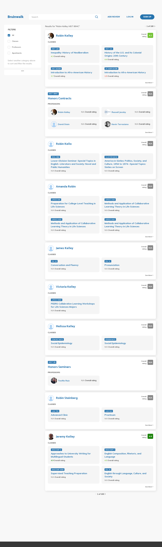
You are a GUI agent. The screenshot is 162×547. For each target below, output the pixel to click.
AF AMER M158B (111, 69)
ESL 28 (107, 469)
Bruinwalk (16, 17)
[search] (62, 17)
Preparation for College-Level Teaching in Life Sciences (73, 205)
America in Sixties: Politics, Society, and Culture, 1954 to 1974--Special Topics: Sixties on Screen (126, 164)
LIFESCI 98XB (56, 300)
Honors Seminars (59, 367)
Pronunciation (112, 265)
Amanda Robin (66, 186)
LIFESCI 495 (56, 200)
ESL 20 (54, 261)
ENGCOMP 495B (58, 469)
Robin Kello (64, 144)
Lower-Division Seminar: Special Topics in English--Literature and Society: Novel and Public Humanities (73, 164)
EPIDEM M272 (110, 339)
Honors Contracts (59, 98)
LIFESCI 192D (56, 219)
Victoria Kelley (66, 287)
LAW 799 (55, 411)
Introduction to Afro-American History (71, 72)
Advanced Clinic (59, 414)
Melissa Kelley (65, 326)
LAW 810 (108, 411)
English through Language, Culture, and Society (125, 475)
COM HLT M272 (57, 339)
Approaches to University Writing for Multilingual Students (71, 455)
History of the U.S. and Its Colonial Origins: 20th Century (123, 54)
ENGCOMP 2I (56, 450)
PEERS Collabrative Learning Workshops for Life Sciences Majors (73, 305)
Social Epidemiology (61, 343)
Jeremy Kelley (65, 437)
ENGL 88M (55, 157)
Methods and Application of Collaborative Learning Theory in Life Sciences (127, 205)
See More (149, 83)
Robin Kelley (64, 36)
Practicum (110, 414)
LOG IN (130, 17)
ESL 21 (107, 261)
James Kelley (64, 248)
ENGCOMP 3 (109, 450)
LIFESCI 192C (110, 219)
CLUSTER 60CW (111, 157)
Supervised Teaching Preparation (69, 473)
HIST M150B (56, 69)
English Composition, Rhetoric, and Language (123, 455)
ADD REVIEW (114, 17)
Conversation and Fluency (64, 265)
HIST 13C (108, 49)
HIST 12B (55, 49)
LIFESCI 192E (110, 200)
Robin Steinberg (67, 398)
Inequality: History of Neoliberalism (69, 52)
